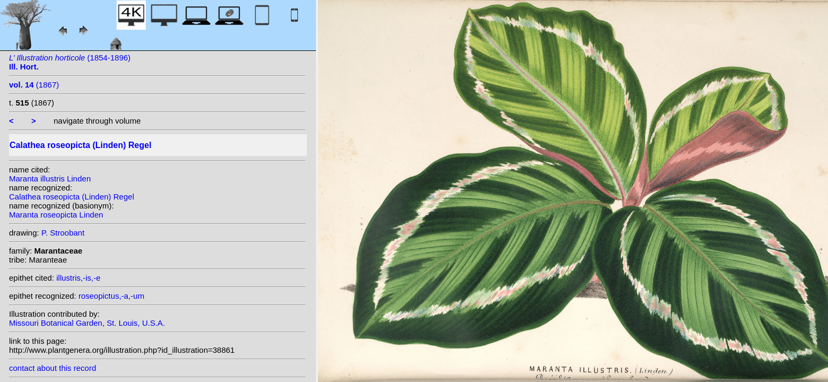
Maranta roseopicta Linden (56, 214)
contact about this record (52, 367)
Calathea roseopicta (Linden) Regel (71, 196)
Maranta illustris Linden (50, 178)
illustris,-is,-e (78, 277)
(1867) (34, 84)
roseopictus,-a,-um (111, 295)
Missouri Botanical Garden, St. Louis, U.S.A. (87, 322)
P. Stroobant (62, 232)
